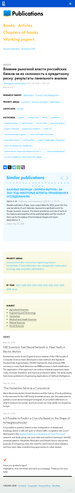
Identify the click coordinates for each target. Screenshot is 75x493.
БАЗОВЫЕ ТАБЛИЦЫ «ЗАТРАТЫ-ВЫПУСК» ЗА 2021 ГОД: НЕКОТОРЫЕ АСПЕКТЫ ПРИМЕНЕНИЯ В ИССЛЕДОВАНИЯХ (37, 193)
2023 (40, 285)
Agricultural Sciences (18, 309)
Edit (70, 490)
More (14, 289)
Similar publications (25, 177)
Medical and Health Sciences (22, 319)
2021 (51, 285)
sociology (10, 268)
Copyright (32, 485)
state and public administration (30, 268)
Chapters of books (20, 32)
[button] (7, 183)
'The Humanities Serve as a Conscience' (26, 388)
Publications (27, 13)
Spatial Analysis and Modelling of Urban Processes (42, 433)
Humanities (14, 316)
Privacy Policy (44, 485)
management (48, 265)
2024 (34, 285)
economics (30, 262)
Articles (25, 25)
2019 (62, 285)
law (39, 265)
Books (9, 25)
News (6, 337)
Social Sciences (16, 325)
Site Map (56, 485)
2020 (56, 285)
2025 (29, 285)
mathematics (61, 265)
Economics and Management (47, 95)
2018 (8, 289)
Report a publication (11, 49)
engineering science (45, 262)
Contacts (22, 485)
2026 (23, 285)
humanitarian (12, 265)
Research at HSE (28, 49)
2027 (18, 285)
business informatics (15, 262)
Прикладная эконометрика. (15, 83)
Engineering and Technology (22, 312)
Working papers (18, 39)
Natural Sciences (17, 322)
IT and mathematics (28, 265)
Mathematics (29, 95)
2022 (45, 285)
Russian (20, 108)
